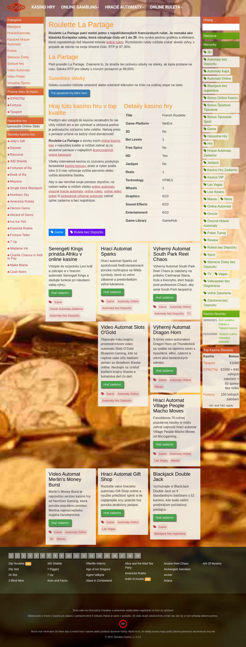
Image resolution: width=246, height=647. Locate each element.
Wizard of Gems (21, 215)
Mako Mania (19, 265)
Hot (208, 143)
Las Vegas (161, 460)
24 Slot (13, 574)
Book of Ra (18, 174)
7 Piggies (53, 569)
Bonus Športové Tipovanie (217, 107)
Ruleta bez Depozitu (86, 232)
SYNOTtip (17, 98)
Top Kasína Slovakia (218, 350)
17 (122, 555)
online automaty (103, 186)
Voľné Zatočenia (217, 293)
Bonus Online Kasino (221, 98)
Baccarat (16, 154)
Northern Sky (19, 194)
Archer (168, 574)
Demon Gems (20, 208)
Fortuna (15, 105)
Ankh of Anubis (134, 579)
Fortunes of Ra (21, 168)
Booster (15, 148)
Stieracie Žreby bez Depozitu (219, 264)
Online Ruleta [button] (166, 7)
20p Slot (14, 569)
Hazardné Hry (215, 136)
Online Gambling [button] (80, 7)
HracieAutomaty (18, 33)
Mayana (16, 181)
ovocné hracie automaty (66, 191)
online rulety (115, 42)
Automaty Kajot (216, 71)
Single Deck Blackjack (26, 188)
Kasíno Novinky (214, 314)
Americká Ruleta (22, 201)
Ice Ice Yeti (18, 221)
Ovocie (210, 213)
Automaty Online (128, 301)
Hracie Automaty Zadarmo (66, 308)
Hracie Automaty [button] (124, 7)
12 (84, 555)
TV (189, 313)
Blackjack (14, 26)
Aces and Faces (57, 580)
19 (137, 555)
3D (52, 539)
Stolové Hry (15, 63)
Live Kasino (214, 192)
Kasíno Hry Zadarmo (220, 170)
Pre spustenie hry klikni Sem (69, 93)
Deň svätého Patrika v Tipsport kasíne (228, 324)
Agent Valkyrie (95, 574)
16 (114, 555)
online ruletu (93, 191)
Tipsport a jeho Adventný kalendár (228, 337)
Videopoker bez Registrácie (217, 283)
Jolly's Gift (17, 141)
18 (130, 555)
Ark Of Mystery (212, 563)
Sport (209, 254)
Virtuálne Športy (18, 83)
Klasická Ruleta (21, 228)
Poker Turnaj (215, 233)
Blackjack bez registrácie (170, 533)
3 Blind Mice (16, 580)
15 (107, 555)
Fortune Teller (20, 235)
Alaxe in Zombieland (99, 580)
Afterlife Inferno (95, 563)
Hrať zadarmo (60, 292)
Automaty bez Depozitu (64, 315)
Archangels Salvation (177, 569)
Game (57, 232)
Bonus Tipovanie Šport (217, 119)
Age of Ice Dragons (98, 569)
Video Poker (16, 76)
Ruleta (12, 50)
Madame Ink (19, 248)
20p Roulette (17, 563)
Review (211, 240)
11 (76, 555)
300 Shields (18, 161)
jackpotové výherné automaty (82, 196)
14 (99, 555)
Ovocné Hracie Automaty (216, 223)
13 (91, 555)
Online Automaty (217, 206)
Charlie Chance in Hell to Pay (25, 256)
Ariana (168, 580)
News (226, 199)
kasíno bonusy (75, 166)
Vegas (221, 274)
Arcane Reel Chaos (176, 563)
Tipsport (16, 112)
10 (68, 555)
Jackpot (211, 162)
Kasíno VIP (214, 177)
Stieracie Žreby (18, 57)
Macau (158, 386)
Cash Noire (18, 272)
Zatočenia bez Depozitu (216, 303)
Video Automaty (18, 70)
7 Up (13, 241)
